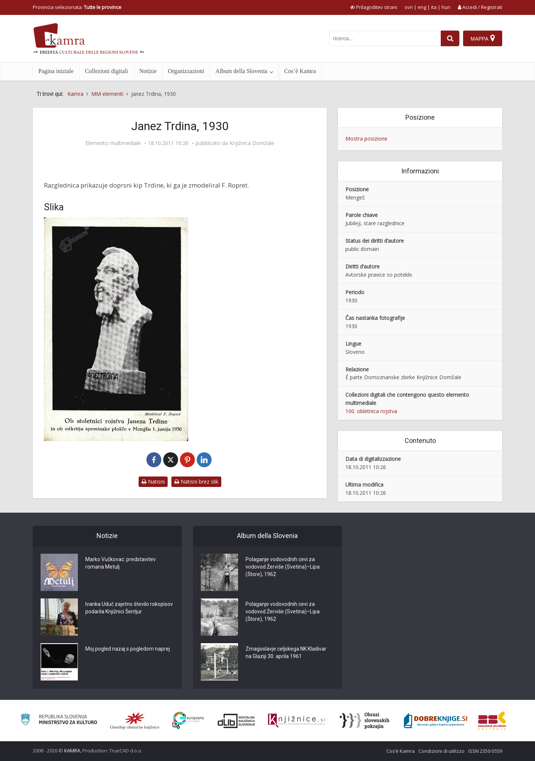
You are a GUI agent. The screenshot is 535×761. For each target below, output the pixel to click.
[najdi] (450, 38)
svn (409, 7)
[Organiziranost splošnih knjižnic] (135, 720)
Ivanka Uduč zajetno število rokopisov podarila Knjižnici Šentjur (129, 607)
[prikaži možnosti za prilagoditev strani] (373, 7)
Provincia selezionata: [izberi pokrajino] (77, 7)
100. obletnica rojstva (371, 411)
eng (422, 7)
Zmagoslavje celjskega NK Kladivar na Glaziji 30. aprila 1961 (286, 652)
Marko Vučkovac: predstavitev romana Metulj (120, 563)
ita (434, 7)
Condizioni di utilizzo (441, 751)
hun (445, 7)
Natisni (153, 481)
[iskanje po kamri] (385, 38)
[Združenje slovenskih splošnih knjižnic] (296, 720)
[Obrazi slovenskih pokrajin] (364, 720)
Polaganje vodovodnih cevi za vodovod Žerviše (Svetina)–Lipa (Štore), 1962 (283, 566)
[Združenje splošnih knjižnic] (492, 720)
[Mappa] (482, 38)
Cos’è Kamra (300, 71)
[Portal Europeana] (188, 720)
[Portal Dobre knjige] (435, 720)
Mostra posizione (366, 138)
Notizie (148, 71)
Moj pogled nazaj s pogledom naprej (127, 649)
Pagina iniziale (56, 71)
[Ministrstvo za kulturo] (58, 721)
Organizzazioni (186, 71)
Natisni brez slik (196, 481)
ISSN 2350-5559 (485, 751)
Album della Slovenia (241, 71)
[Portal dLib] (236, 720)
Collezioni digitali (106, 71)
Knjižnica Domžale (251, 143)
